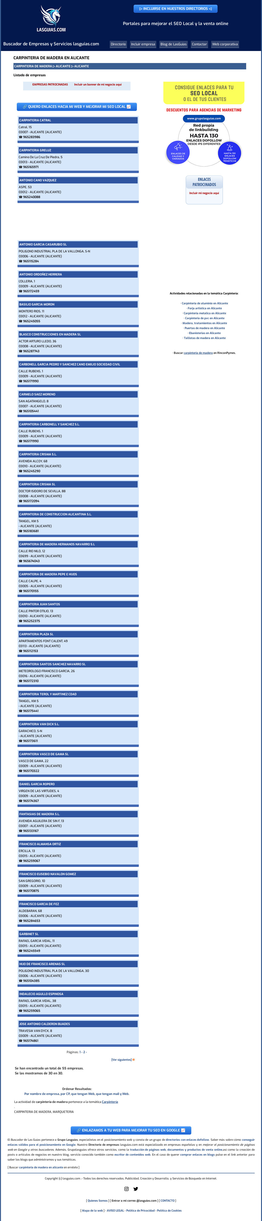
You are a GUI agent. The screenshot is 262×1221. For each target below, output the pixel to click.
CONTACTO (168, 1201)
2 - (85, 1052)
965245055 (31, 321)
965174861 (30, 1041)
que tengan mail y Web (112, 1094)
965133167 (31, 831)
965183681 (31, 531)
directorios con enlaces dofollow (187, 1140)
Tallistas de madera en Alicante (205, 338)
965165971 (31, 167)
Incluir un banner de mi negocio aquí (98, 84)
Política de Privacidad (140, 1211)
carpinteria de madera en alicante (41, 1167)
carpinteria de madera (198, 353)
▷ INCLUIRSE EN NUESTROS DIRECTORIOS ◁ (176, 8)
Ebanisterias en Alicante (205, 333)
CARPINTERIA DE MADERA (33, 66)
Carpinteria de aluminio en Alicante (205, 303)
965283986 (31, 137)
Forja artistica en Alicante (205, 308)
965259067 (31, 861)
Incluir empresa (143, 44)
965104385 (31, 981)
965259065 (31, 1011)
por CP (65, 1094)
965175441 (31, 711)
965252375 (31, 621)
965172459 (31, 291)
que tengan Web (83, 1094)
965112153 (30, 651)
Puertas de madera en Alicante (205, 328)
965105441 (31, 411)
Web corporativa (225, 44)
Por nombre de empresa (41, 1094)
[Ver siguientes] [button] (123, 1060)
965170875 (31, 891)
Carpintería (110, 1102)
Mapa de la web (92, 1211)
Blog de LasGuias (174, 44)
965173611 (30, 741)
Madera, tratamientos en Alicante (205, 323)
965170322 (31, 771)
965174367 (31, 801)
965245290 (31, 471)
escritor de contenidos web (132, 1155)
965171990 (31, 381)
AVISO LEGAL (115, 1211)
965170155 (31, 591)
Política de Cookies (169, 1211)
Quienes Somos (98, 1201)
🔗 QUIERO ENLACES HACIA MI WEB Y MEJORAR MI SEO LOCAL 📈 (77, 106)
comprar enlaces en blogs (197, 1155)
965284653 (31, 921)
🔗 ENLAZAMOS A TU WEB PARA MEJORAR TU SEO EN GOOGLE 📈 (131, 1130)
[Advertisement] (77, 221)
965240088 (31, 197)
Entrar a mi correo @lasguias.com (134, 1201)
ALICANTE (63, 66)
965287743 (31, 351)
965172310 (31, 681)
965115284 (31, 261)
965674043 (31, 561)
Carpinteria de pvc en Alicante (204, 318)
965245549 (31, 951)
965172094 (31, 501)
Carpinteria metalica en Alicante (205, 313)
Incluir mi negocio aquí (204, 193)
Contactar (199, 44)
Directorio (118, 44)
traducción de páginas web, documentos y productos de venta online (176, 1150)
